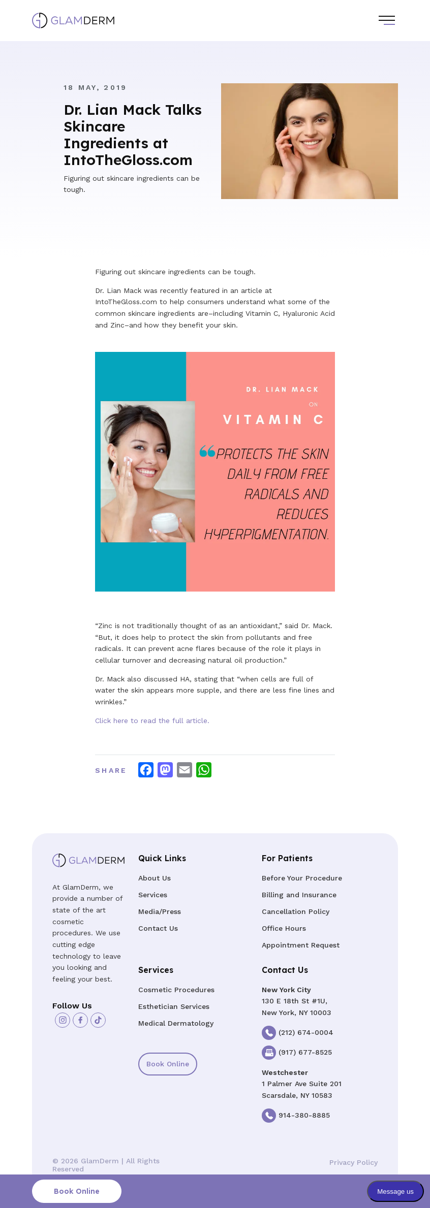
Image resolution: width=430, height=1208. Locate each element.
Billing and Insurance (299, 895)
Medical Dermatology (175, 1023)
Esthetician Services (173, 1006)
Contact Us (158, 928)
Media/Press (159, 911)
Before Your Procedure (302, 878)
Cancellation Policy (295, 911)
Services (152, 895)
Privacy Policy (353, 1162)
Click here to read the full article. (152, 720)
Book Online (167, 1064)
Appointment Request (301, 945)
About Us (154, 878)
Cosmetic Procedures (176, 990)
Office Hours (284, 928)
